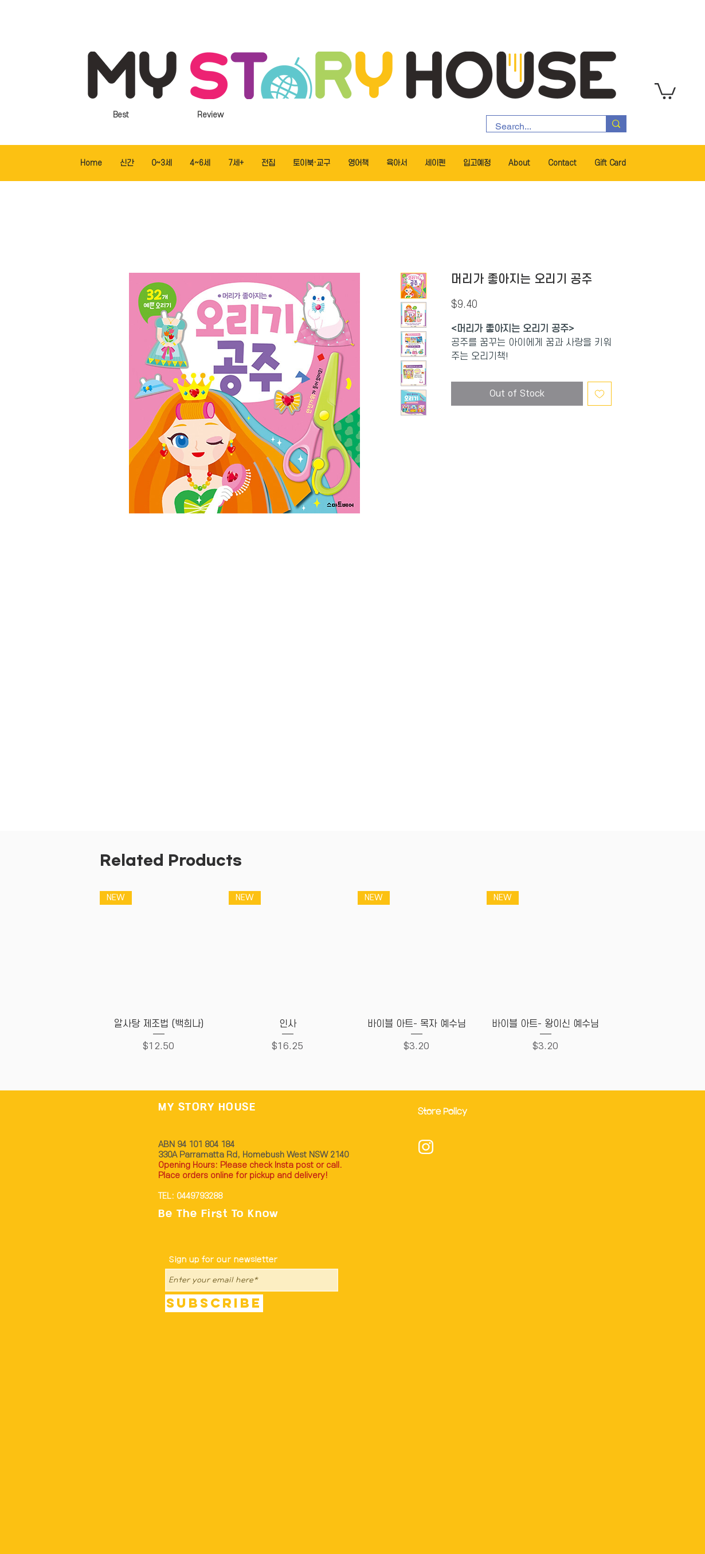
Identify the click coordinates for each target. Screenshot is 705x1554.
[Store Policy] (446, 1112)
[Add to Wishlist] (600, 394)
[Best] (121, 115)
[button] (665, 90)
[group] (352, 978)
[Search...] (538, 127)
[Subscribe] (214, 1303)
